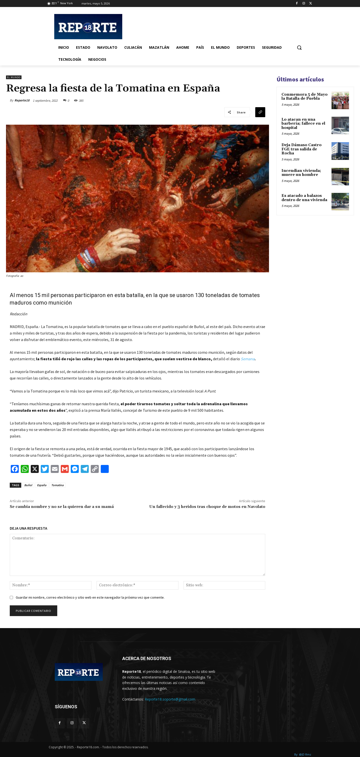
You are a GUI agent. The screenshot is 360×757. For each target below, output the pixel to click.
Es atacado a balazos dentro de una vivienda (304, 197)
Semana (247, 358)
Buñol (28, 485)
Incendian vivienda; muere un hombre (301, 172)
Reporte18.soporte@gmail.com (170, 699)
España (41, 485)
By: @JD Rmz (302, 754)
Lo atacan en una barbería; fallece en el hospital (303, 123)
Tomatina (57, 485)
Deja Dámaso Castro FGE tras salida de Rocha (302, 149)
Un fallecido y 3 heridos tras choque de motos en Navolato (207, 506)
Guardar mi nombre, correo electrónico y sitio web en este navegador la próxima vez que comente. (90, 597)
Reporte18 (22, 100)
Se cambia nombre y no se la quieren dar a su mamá (62, 506)
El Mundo (14, 77)
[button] (299, 47)
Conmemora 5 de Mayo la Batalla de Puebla (305, 96)
